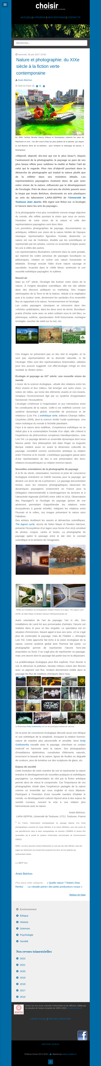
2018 (22, 984)
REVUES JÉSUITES (59, 1018)
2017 (22, 990)
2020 (22, 971)
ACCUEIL (26, 17)
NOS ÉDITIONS (56, 17)
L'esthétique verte (47, 415)
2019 (22, 977)
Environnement (28, 909)
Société (24, 941)
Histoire (24, 922)
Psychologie (26, 934)
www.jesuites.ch (75, 1008)
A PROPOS (39, 17)
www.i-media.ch (70, 1054)
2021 (22, 964)
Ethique (24, 915)
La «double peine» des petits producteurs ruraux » (55, 886)
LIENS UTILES (38, 1018)
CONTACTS (73, 17)
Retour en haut (77, 894)
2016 (22, 996)
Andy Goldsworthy (34, 726)
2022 (22, 958)
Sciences (25, 928)
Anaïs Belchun (25, 80)
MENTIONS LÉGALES (50, 1044)
